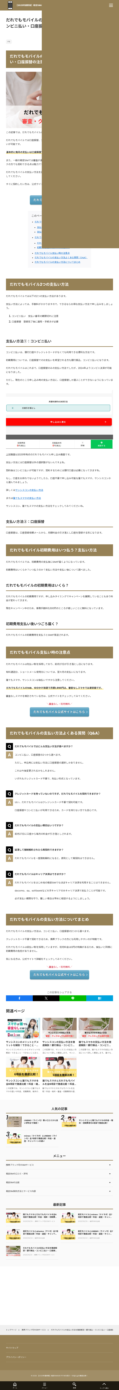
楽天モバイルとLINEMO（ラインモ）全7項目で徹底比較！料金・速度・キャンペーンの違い (95, 1234)
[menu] (111, 5)
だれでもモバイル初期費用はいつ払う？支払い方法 (60, 237)
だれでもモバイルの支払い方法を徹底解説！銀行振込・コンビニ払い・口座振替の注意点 (40, 1251)
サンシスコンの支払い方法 (29, 490)
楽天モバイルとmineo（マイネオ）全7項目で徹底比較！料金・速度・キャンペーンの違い (95, 1217)
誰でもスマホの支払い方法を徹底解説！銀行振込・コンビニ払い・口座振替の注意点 (95, 1045)
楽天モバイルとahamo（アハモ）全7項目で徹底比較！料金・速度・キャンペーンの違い (40, 1234)
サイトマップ (12, 1347)
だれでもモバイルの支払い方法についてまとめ (57, 262)
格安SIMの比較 (95, 1221)
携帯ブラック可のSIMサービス (45, 1221)
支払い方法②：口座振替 (49, 231)
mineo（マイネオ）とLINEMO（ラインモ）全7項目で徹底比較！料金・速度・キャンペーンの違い (40, 1138)
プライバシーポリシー (16, 1357)
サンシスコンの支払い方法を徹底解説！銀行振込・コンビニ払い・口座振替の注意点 (58, 1045)
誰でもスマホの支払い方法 (27, 498)
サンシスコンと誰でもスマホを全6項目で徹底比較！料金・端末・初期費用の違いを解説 (22, 1084)
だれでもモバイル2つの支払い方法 (52, 221)
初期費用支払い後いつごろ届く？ (53, 247)
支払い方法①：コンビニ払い (51, 227)
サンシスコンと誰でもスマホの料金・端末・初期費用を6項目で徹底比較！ (96, 1121)
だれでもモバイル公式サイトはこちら (59, 200)
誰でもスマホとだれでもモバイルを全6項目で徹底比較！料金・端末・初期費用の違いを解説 (59, 1084)
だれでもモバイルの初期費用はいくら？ (56, 243)
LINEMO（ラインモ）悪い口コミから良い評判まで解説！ (41, 1121)
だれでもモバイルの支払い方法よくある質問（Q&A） (61, 257)
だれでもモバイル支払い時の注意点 (52, 253)
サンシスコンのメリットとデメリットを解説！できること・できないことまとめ (22, 1045)
